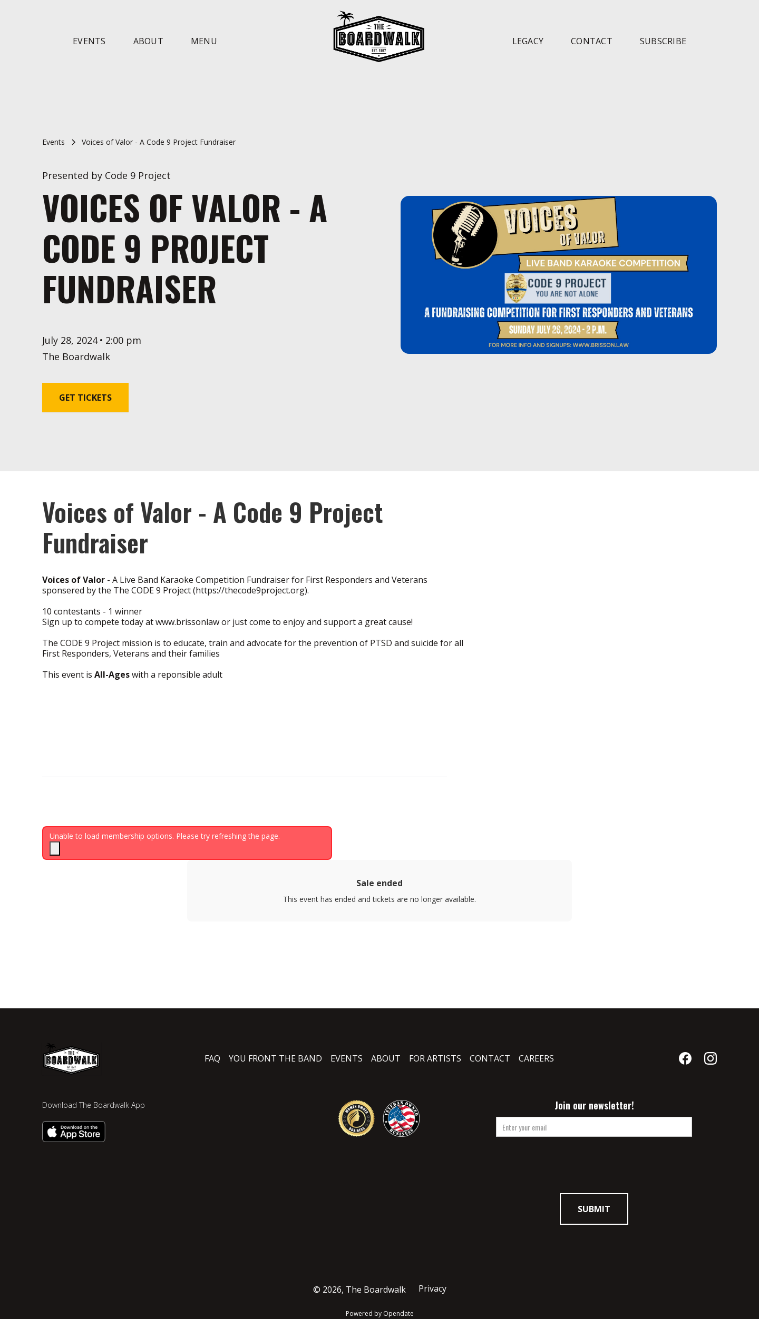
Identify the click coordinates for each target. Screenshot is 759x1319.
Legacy (528, 41)
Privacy (432, 1288)
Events (89, 41)
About (148, 41)
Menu (204, 41)
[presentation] (594, 1168)
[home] (379, 35)
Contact (591, 41)
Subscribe (663, 41)
